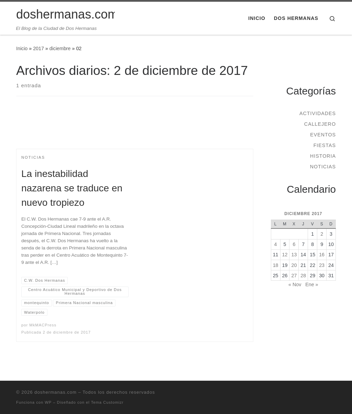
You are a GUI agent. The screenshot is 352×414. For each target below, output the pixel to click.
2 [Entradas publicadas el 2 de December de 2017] (321, 234)
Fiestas (325, 145)
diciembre (60, 48)
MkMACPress (42, 325)
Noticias (323, 166)
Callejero (320, 124)
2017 (38, 48)
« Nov (294, 284)
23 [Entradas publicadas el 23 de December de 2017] (321, 265)
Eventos (323, 134)
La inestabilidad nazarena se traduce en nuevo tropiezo (71, 188)
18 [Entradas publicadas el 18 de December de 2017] (275, 265)
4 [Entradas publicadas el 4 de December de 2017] (275, 244)
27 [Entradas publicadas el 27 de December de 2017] (294, 275)
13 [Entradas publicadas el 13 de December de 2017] (294, 254)
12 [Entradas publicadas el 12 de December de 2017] (285, 254)
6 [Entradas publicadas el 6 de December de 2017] (294, 244)
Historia (323, 156)
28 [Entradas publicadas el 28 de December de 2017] (303, 275)
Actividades (317, 113)
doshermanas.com (55, 392)
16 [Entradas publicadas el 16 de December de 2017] (321, 254)
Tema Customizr (107, 402)
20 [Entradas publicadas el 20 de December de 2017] (294, 265)
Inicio (22, 48)
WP (48, 402)
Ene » (311, 284)
